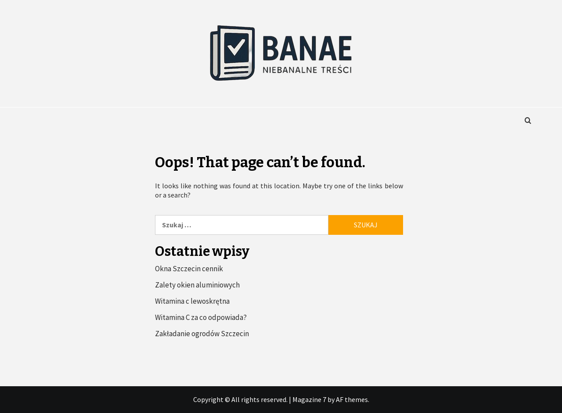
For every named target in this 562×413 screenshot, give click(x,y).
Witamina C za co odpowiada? (201, 317)
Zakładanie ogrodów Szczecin (202, 333)
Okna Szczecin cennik (189, 268)
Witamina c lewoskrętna (192, 301)
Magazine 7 (309, 399)
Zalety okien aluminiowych (197, 285)
